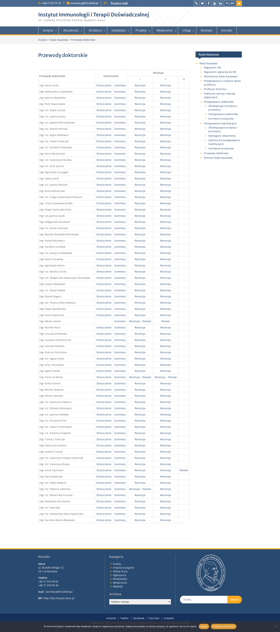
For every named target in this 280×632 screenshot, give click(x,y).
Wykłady (118, 586)
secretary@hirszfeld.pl (84, 3)
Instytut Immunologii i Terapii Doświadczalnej (93, 14)
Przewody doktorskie (216, 153)
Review (147, 321)
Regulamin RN (212, 67)
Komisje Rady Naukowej (218, 157)
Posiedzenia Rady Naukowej (220, 76)
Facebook (138, 618)
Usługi (186, 30)
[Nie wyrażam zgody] (275, 626)
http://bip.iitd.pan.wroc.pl (59, 598)
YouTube (154, 618)
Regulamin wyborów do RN (220, 72)
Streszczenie (103, 85)
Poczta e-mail (119, 3)
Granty (117, 564)
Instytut (48, 30)
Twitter (124, 618)
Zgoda (204, 626)
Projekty (141, 30)
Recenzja (140, 85)
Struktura (95, 30)
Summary (120, 85)
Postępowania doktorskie (219, 101)
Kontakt (226, 30)
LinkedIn (169, 618)
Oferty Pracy (120, 571)
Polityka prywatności (224, 626)
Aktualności (71, 30)
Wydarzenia (164, 30)
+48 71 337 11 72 (51, 3)
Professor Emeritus (215, 89)
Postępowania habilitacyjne (220, 123)
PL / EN (230, 3)
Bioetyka (206, 30)
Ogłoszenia (119, 575)
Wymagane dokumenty (222, 135)
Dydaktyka (119, 30)
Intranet (111, 618)
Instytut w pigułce (123, 567)
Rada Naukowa (208, 63)
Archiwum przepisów (221, 118)
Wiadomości (120, 579)
